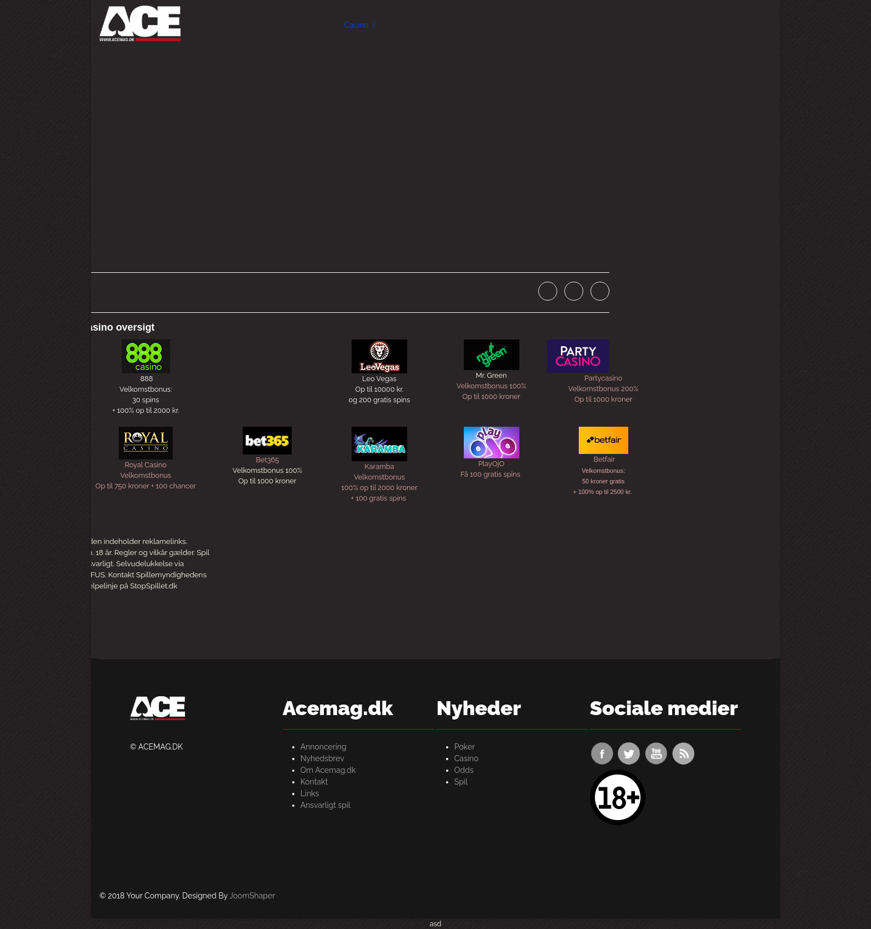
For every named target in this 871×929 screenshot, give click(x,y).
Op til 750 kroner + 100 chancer (146, 486)
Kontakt (314, 781)
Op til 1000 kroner (491, 396)
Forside (227, 25)
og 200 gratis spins (380, 400)
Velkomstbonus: (145, 389)
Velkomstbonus (145, 475)
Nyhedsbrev (322, 758)
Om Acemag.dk (328, 770)
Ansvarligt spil (326, 805)
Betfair (603, 459)
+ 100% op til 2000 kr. (145, 410)
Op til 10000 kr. (380, 389)
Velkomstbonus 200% (603, 388)
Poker (267, 25)
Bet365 (267, 460)
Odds (311, 25)
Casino (356, 25)
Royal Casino (146, 465)
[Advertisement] (435, 128)
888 (146, 378)
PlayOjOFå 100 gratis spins (491, 452)
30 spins (145, 400)
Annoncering (324, 746)
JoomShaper (252, 895)
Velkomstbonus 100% (491, 386)
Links (310, 793)
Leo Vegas (379, 378)
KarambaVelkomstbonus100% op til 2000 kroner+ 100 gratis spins (379, 465)
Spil (399, 25)
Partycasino (584, 360)
